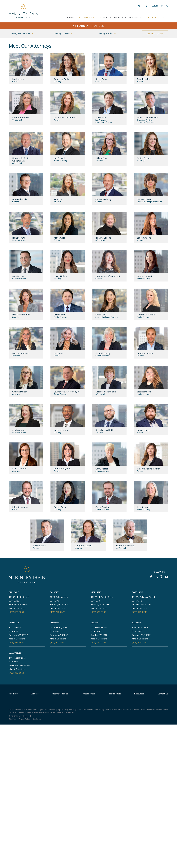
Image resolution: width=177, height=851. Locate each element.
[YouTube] (166, 576)
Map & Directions (17, 608)
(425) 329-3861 (16, 612)
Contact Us (156, 17)
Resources (139, 693)
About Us (13, 693)
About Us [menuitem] (72, 17)
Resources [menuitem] (135, 17)
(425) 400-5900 (57, 642)
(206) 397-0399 (98, 642)
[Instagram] (161, 576)
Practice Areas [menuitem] (111, 17)
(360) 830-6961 (16, 672)
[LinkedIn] (156, 576)
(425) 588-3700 (98, 612)
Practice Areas (88, 693)
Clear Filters (155, 33)
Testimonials (115, 693)
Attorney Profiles (60, 693)
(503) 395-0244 (139, 612)
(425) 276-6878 (57, 612)
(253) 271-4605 (16, 642)
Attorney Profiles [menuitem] (90, 17)
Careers (35, 693)
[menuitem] (12, 719)
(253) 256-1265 (139, 642)
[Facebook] (150, 576)
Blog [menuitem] (124, 17)
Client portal (160, 5)
